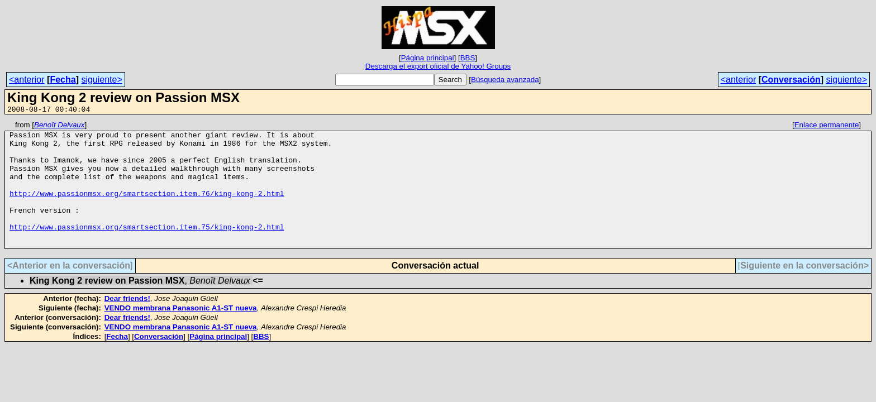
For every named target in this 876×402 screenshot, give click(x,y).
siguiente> (101, 79)
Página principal (427, 58)
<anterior (27, 79)
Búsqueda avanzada (505, 79)
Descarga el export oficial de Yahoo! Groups (438, 66)
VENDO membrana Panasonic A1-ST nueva (180, 333)
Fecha (62, 79)
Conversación (791, 79)
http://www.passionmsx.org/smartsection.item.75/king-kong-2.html (146, 248)
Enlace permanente (826, 126)
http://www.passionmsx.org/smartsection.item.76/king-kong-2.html (146, 208)
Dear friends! (127, 323)
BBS (467, 58)
